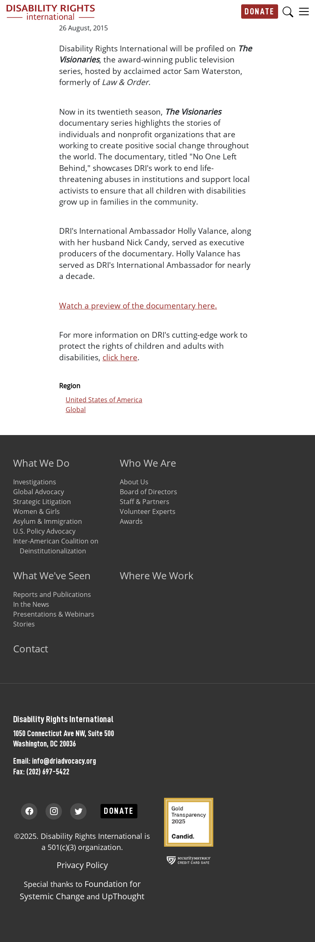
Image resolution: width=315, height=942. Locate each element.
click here (120, 357)
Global (76, 409)
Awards (131, 521)
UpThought (123, 896)
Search (288, 12)
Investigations (34, 481)
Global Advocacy (38, 491)
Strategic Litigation (42, 501)
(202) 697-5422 (47, 771)
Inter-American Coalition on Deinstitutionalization (55, 546)
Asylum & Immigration (47, 521)
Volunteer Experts (148, 511)
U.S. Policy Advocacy (44, 531)
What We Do (41, 463)
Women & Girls (36, 511)
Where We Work (157, 575)
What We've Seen (52, 575)
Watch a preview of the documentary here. (138, 305)
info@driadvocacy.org (64, 761)
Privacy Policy (82, 865)
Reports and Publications (52, 594)
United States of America (104, 399)
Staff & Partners (144, 501)
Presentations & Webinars (53, 614)
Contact (30, 648)
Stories (24, 624)
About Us (134, 481)
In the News (31, 604)
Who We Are (148, 463)
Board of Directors (148, 491)
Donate (259, 11)
